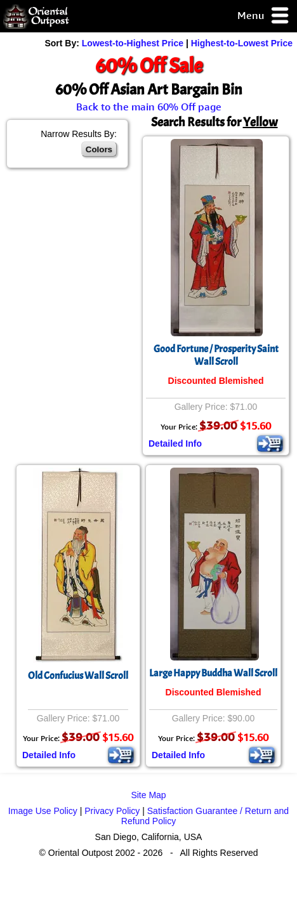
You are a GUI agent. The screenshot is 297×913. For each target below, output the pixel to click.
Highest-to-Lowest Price (242, 43)
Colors (99, 149)
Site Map (148, 795)
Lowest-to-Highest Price (132, 43)
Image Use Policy (42, 811)
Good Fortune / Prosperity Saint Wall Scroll (216, 355)
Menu (263, 16)
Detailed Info (175, 443)
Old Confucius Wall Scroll (78, 675)
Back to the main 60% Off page (148, 106)
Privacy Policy (112, 811)
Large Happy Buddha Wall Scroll (213, 673)
